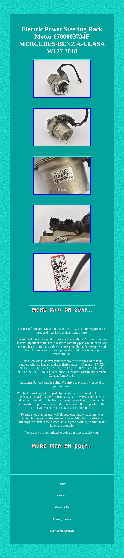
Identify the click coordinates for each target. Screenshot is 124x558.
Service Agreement (62, 530)
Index (62, 483)
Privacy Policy (62, 519)
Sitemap (62, 495)
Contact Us (62, 507)
